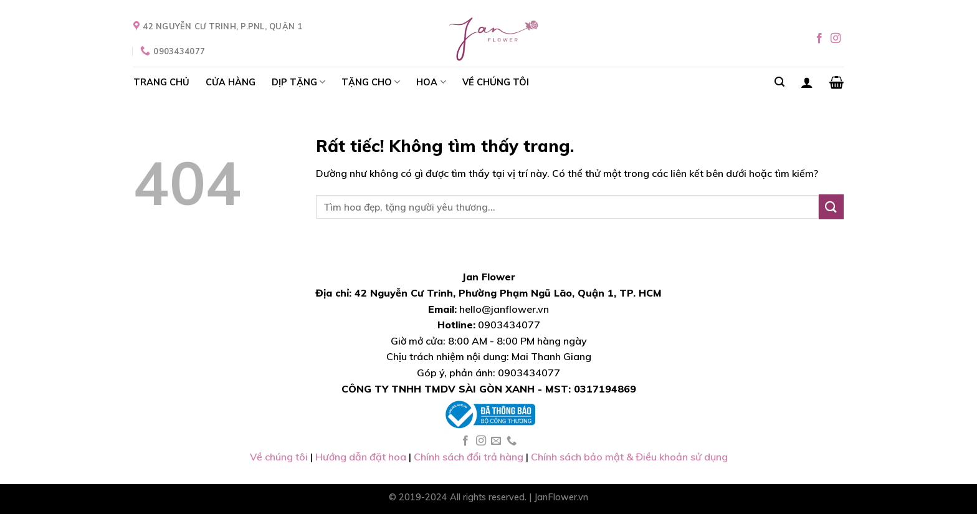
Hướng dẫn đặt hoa (360, 456)
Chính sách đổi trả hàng (468, 456)
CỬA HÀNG (230, 82)
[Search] (779, 82)
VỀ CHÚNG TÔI (495, 82)
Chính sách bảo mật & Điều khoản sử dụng (629, 456)
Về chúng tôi (280, 456)
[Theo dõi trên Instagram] (836, 38)
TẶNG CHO (370, 82)
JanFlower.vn (561, 497)
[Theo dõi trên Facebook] (819, 38)
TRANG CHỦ (161, 82)
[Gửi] (831, 206)
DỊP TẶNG (298, 82)
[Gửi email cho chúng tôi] (496, 441)
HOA (431, 82)
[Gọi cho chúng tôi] (512, 441)
